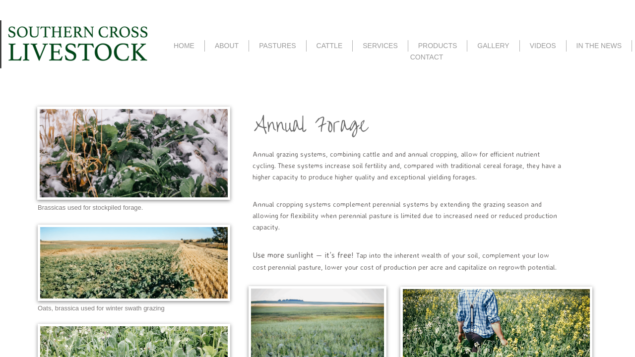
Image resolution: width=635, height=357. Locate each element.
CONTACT (427, 57)
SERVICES (380, 46)
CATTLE (330, 46)
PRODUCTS (437, 46)
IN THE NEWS (599, 46)
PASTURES (277, 46)
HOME (184, 46)
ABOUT (227, 46)
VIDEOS (543, 46)
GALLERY (493, 46)
